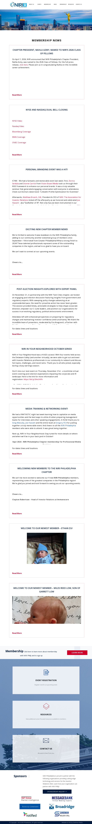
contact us (46, 748)
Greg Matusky (18, 423)
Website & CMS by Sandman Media (72, 822)
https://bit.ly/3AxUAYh (33, 379)
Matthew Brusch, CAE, (32, 197)
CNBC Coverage (19, 142)
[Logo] (18, 4)
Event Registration (46, 680)
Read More (17, 95)
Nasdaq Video (18, 126)
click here (24, 65)
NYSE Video (17, 121)
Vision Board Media (49, 183)
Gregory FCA (61, 423)
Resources (46, 714)
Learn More (77, 652)
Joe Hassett (30, 423)
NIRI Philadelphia (68, 425)
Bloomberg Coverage (21, 131)
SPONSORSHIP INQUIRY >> (57, 792)
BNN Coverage (18, 137)
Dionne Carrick (29, 183)
